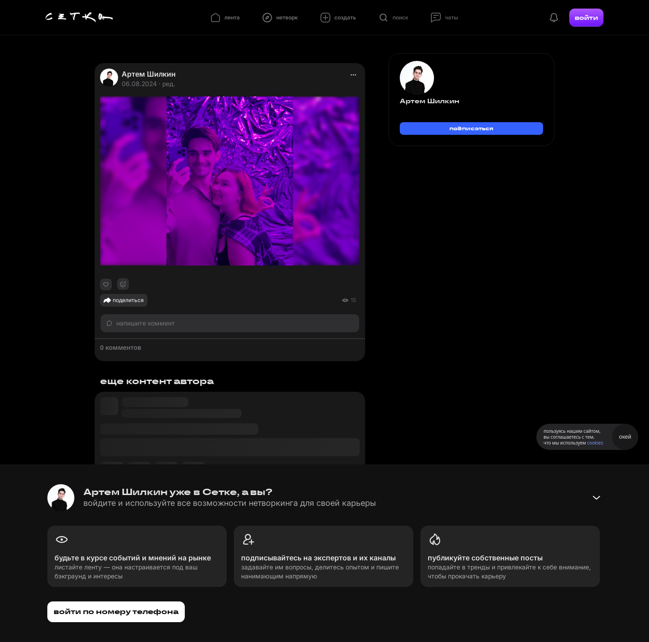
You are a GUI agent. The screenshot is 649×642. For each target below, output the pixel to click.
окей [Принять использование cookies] (625, 436)
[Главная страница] (79, 17)
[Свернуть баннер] (596, 497)
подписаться (471, 128)
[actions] (353, 75)
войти (586, 17)
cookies (595, 443)
